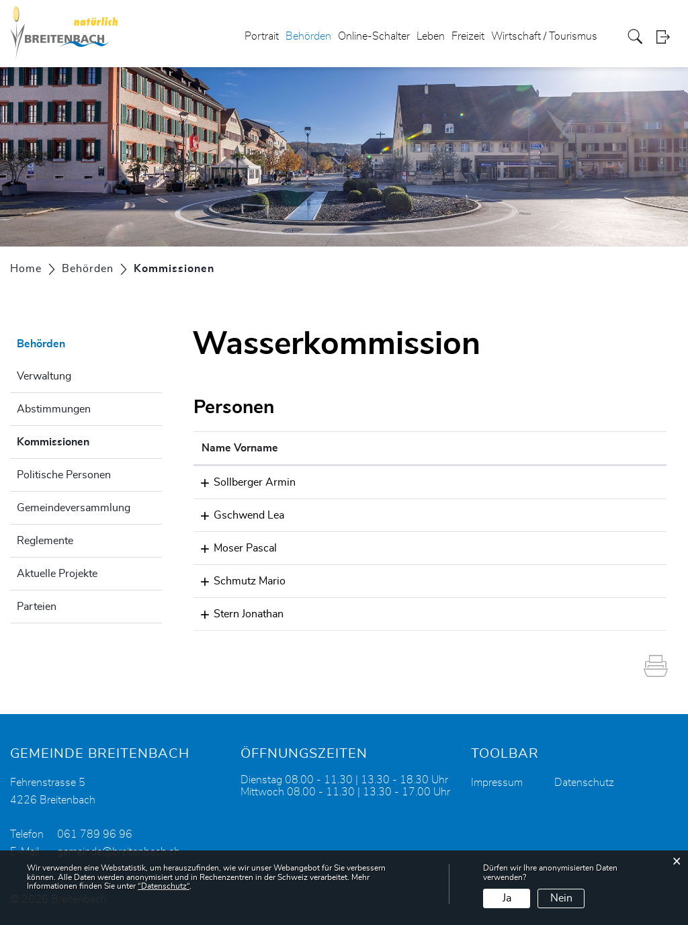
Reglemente (45, 540)
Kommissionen (87, 440)
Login (667, 36)
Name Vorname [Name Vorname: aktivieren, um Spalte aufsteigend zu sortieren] (240, 448)
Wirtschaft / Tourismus (544, 36)
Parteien (36, 606)
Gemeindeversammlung (73, 507)
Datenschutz (584, 782)
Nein (561, 898)
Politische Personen (64, 475)
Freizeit (468, 36)
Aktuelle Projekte (57, 573)
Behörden (308, 36)
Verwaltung (44, 376)
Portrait (262, 36)
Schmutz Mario (237, 581)
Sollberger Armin (243, 482)
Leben (431, 36)
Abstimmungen (54, 409)
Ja (507, 898)
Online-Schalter (374, 36)
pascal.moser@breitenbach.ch (509, 548)
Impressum (497, 782)
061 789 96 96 (94, 834)
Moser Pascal (233, 548)
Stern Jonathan (236, 614)
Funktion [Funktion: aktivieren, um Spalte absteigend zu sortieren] (368, 448)
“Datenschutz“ (163, 886)
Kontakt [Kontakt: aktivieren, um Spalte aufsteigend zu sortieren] (458, 448)
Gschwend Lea (237, 515)
